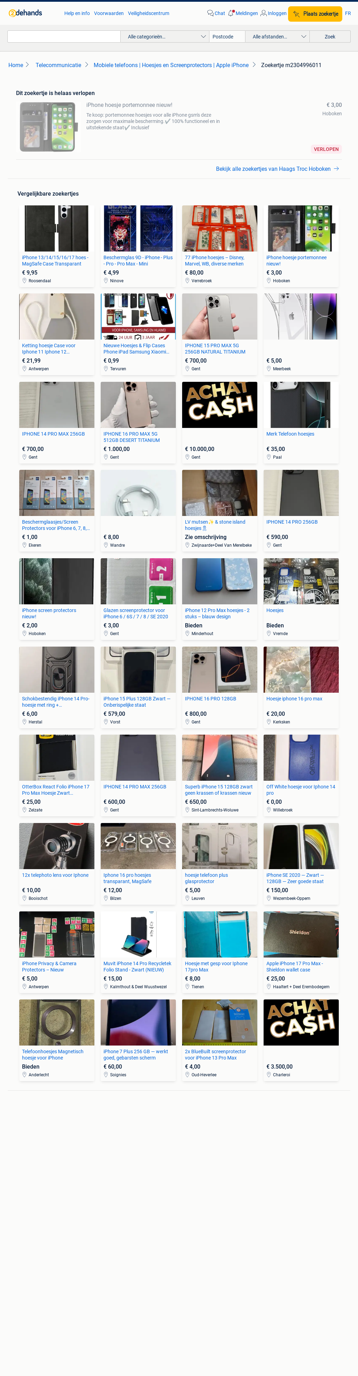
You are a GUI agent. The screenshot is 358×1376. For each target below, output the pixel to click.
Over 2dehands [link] (146, 1312)
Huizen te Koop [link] (114, 1183)
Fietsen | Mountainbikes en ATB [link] (294, 1146)
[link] (33, 13)
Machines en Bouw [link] (280, 1204)
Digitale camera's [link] (34, 1125)
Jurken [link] (186, 1183)
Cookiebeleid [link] (306, 1279)
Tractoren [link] (270, 1214)
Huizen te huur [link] (113, 1193)
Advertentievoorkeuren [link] (179, 1293)
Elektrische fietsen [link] (280, 1125)
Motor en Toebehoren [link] (202, 1146)
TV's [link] (20, 1156)
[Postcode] (227, 36)
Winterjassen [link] (193, 1214)
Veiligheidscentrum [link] (148, 13)
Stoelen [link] (24, 1204)
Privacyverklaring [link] (258, 1279)
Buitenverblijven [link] (115, 1214)
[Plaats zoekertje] (315, 14)
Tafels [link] (22, 1214)
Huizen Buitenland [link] (117, 1204)
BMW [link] (103, 1125)
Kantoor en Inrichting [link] (283, 1193)
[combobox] (64, 36)
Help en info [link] (77, 13)
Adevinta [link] (187, 1312)
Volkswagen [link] (111, 1156)
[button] (242, 13)
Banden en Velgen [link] (198, 1125)
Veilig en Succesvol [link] (117, 1279)
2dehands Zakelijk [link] (59, 1279)
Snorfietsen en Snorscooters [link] (291, 1156)
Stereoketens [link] (30, 1146)
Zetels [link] (22, 1183)
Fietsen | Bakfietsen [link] (281, 1135)
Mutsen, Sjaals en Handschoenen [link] (215, 1193)
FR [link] (348, 13)
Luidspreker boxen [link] (36, 1135)
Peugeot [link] (107, 1146)
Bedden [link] (24, 1193)
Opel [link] (102, 1135)
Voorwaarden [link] (109, 13)
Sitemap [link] (219, 1312)
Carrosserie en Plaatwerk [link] (206, 1135)
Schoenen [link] (189, 1204)
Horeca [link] (268, 1183)
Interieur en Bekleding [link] (202, 1156)
